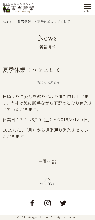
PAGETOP (47, 183)
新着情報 (24, 21)
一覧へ (47, 162)
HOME (7, 21)
